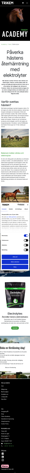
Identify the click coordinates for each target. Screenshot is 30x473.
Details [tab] (11, 209)
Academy (4, 44)
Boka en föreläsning (10, 367)
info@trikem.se (8, 443)
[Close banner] (27, 204)
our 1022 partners (11, 217)
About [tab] (26, 209)
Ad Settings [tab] (18, 209)
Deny (15, 267)
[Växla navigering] (27, 3)
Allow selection (15, 261)
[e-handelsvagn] (23, 3)
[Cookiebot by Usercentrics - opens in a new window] (18, 205)
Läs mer (15, 328)
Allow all (15, 256)
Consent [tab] (4, 209)
